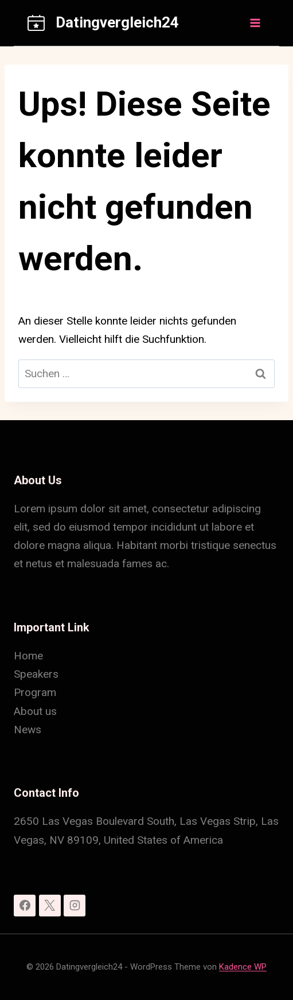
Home (28, 655)
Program (35, 692)
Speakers (36, 674)
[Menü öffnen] (254, 22)
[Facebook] (25, 905)
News (27, 729)
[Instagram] (74, 905)
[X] (50, 905)
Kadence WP (243, 967)
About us (35, 711)
